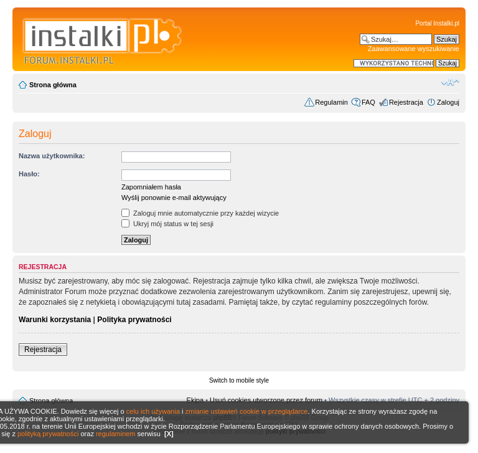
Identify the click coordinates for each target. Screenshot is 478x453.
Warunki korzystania (55, 319)
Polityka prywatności (134, 319)
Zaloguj (448, 102)
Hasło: (29, 174)
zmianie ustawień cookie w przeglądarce (246, 411)
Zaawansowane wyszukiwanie (413, 48)
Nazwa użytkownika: (52, 156)
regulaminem (116, 433)
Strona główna (53, 84)
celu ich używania (153, 411)
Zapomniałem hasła (151, 187)
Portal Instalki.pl (437, 23)
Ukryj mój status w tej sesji (167, 223)
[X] (169, 433)
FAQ (368, 102)
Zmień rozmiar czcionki (450, 82)
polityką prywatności (47, 433)
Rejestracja (406, 102)
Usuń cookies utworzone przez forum (266, 400)
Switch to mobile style (239, 380)
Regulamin (331, 102)
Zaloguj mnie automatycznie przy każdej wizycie (200, 213)
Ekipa (195, 400)
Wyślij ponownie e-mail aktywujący (174, 197)
